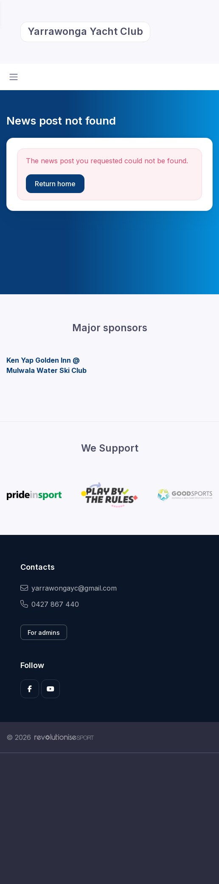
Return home (55, 183)
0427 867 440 (49, 604)
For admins (44, 632)
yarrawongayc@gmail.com (68, 588)
